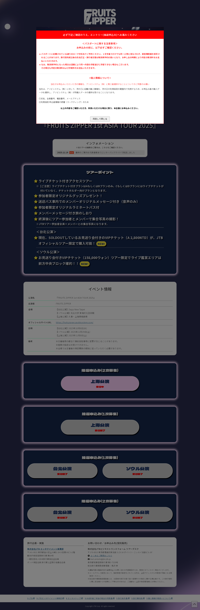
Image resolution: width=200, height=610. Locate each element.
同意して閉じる (100, 119)
